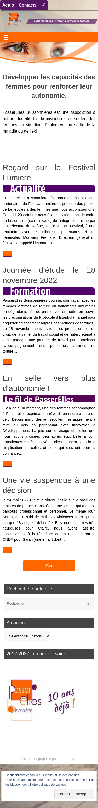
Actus (8, 5)
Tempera (64, 759)
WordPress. (84, 759)
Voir (8, 253)
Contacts (27, 5)
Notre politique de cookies (48, 784)
